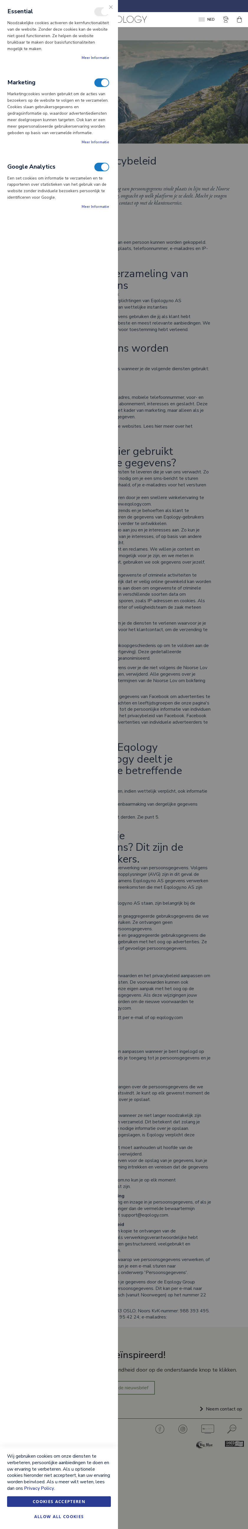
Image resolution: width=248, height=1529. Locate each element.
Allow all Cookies (59, 1516)
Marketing (101, 82)
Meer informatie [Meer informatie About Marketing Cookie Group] (95, 142)
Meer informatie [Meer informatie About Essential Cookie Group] (95, 57)
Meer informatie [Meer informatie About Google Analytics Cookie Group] (95, 206)
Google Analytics (101, 167)
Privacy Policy (39, 1488)
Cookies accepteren (59, 1501)
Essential (101, 11)
